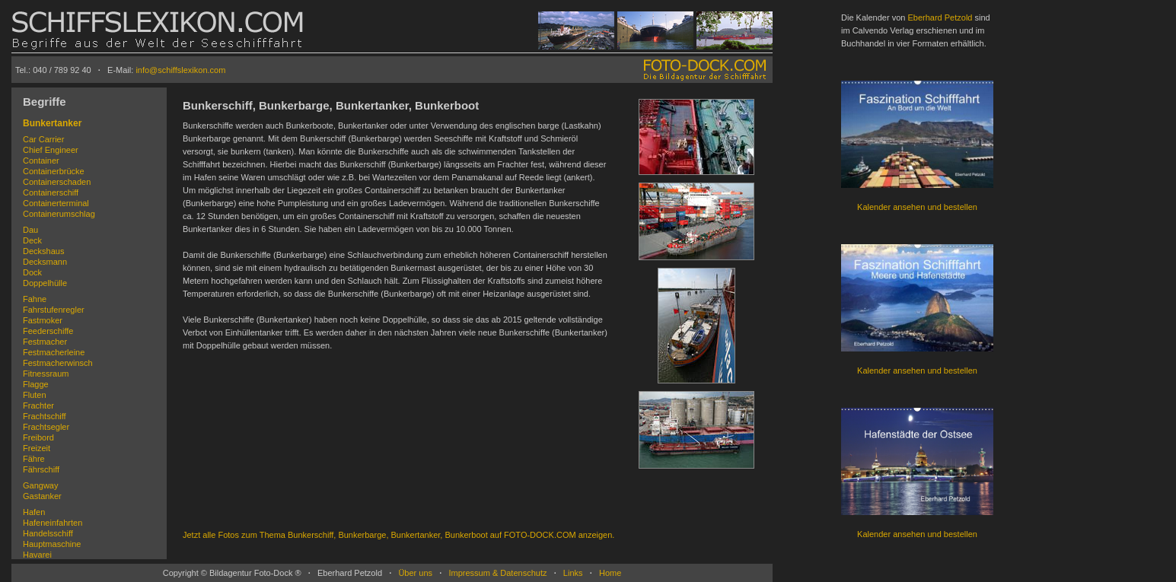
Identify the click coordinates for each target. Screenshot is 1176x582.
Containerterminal (56, 203)
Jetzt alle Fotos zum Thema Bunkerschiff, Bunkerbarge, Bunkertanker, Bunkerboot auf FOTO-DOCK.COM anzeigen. (398, 534)
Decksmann (45, 261)
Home (610, 572)
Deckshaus (43, 251)
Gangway (40, 485)
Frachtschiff (44, 416)
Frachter (38, 405)
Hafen (34, 512)
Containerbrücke (53, 171)
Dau (30, 229)
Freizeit (36, 448)
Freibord (38, 437)
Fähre (34, 458)
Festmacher (45, 341)
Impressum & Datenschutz (497, 572)
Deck (32, 240)
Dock (32, 272)
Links (573, 572)
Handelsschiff (48, 533)
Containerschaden (57, 181)
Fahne (34, 299)
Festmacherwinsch (58, 362)
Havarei (37, 554)
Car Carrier (43, 139)
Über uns (415, 572)
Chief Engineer (50, 149)
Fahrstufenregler (53, 309)
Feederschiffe (48, 331)
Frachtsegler (46, 426)
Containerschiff (50, 192)
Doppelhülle (45, 283)
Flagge (36, 384)
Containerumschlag (59, 213)
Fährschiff (41, 469)
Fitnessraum (46, 373)
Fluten (34, 394)
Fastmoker (42, 320)
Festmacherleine (53, 352)
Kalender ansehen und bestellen (917, 206)
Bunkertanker (52, 123)
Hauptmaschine (52, 544)
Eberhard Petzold (939, 17)
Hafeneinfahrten (52, 522)
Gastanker (42, 496)
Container (41, 160)
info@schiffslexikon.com (180, 70)
